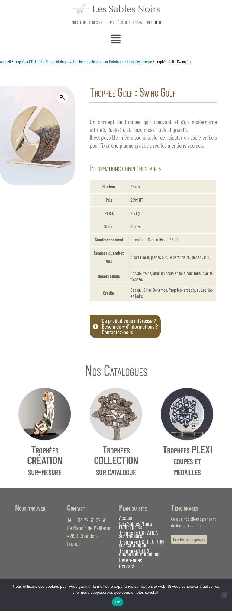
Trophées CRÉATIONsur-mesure (44, 460)
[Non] (224, 595)
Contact (126, 565)
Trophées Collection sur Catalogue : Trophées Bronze (112, 61)
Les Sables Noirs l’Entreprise (135, 525)
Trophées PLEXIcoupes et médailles (187, 460)
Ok (117, 602)
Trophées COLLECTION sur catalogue (41, 61)
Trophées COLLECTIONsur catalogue (116, 460)
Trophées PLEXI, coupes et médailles (139, 552)
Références (130, 559)
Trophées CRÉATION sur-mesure (139, 534)
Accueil (5, 61)
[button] (116, 39)
